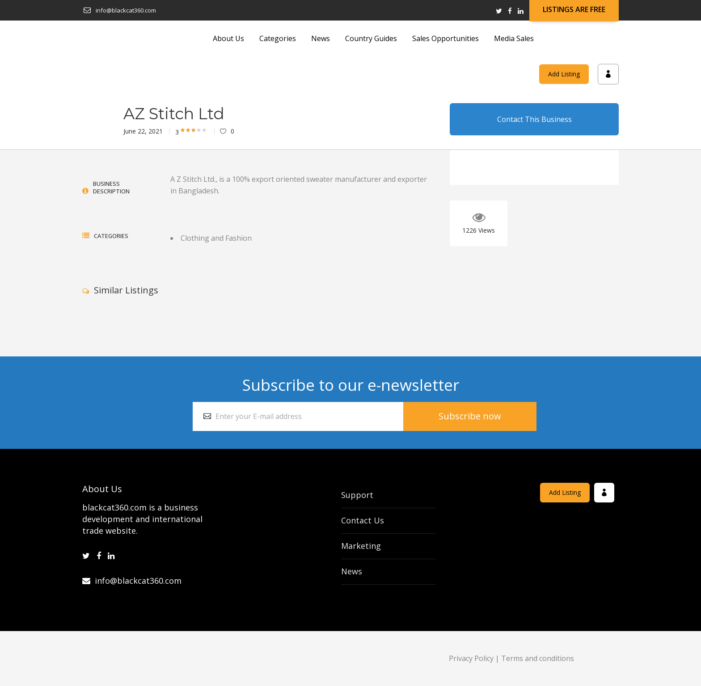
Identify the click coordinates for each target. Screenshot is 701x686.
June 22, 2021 (143, 131)
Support (357, 494)
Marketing (361, 545)
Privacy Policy (471, 658)
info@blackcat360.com (132, 580)
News (351, 571)
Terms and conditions (537, 658)
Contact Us (362, 520)
